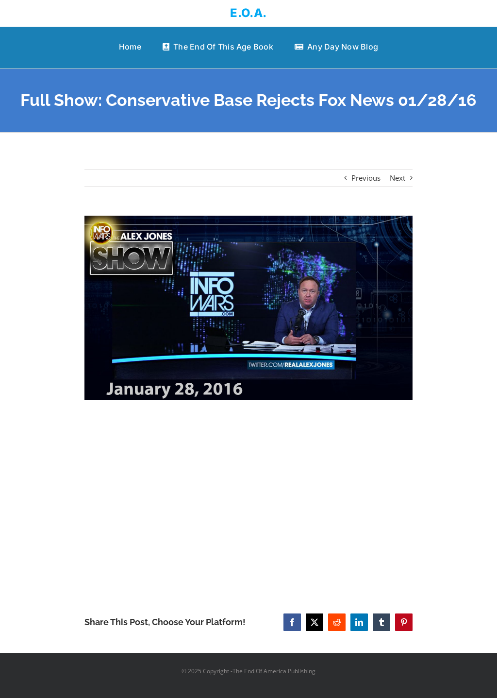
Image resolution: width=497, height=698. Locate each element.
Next (397, 178)
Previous (366, 178)
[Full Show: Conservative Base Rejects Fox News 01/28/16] (248, 308)
